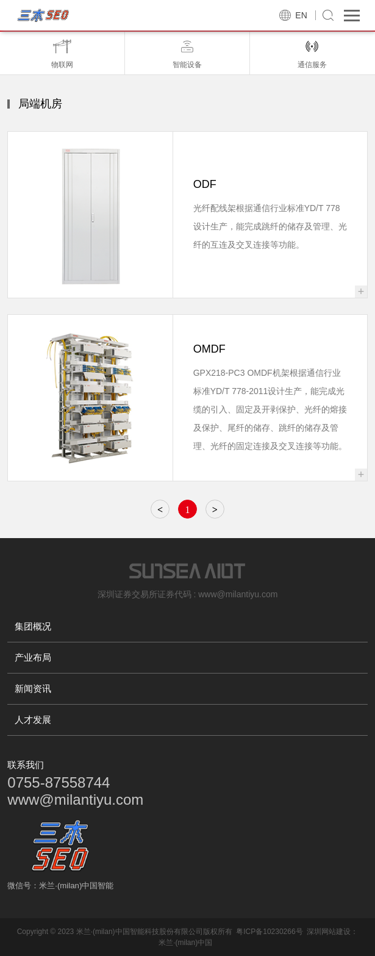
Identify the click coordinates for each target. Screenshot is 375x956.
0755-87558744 (58, 782)
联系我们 (25, 765)
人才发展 (33, 719)
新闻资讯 (33, 688)
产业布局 (33, 657)
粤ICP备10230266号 (269, 931)
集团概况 (33, 626)
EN (301, 15)
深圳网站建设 (329, 931)
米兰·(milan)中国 (185, 942)
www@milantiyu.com (75, 799)
